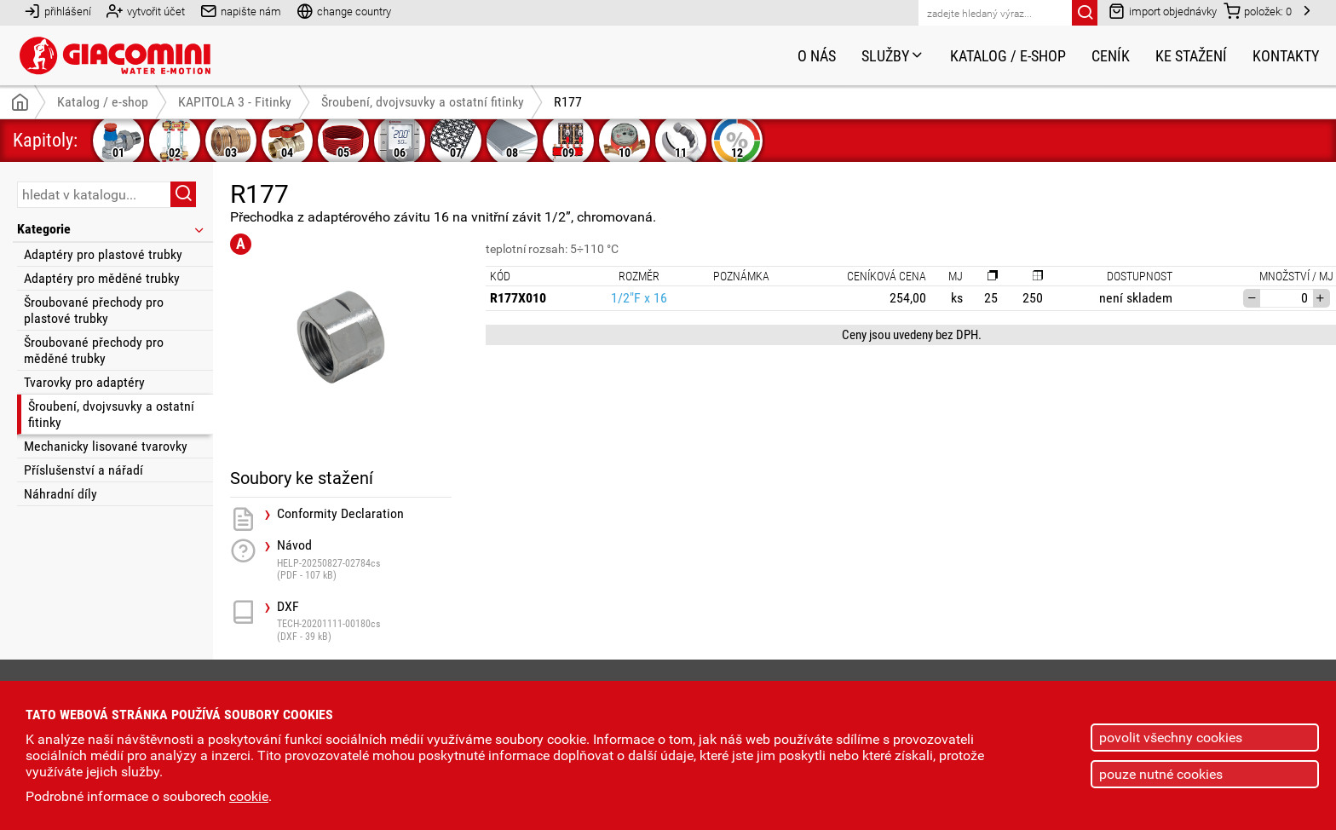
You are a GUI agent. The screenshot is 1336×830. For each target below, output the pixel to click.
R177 (568, 102)
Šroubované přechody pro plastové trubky (94, 310)
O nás (817, 56)
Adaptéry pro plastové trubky (103, 254)
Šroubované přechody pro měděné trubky (94, 350)
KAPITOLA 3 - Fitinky (234, 102)
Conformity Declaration (340, 514)
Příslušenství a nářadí (83, 470)
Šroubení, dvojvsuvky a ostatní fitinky (111, 414)
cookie (248, 796)
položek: (1258, 11)
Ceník (1110, 56)
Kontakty (1285, 56)
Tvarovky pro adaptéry (84, 382)
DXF (364, 621)
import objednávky (1163, 11)
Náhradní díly (60, 494)
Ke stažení (1191, 56)
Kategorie (111, 229)
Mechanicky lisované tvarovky (105, 446)
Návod (364, 559)
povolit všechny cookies (1170, 737)
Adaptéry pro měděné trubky (102, 278)
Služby (892, 56)
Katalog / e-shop (1008, 56)
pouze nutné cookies (1161, 774)
